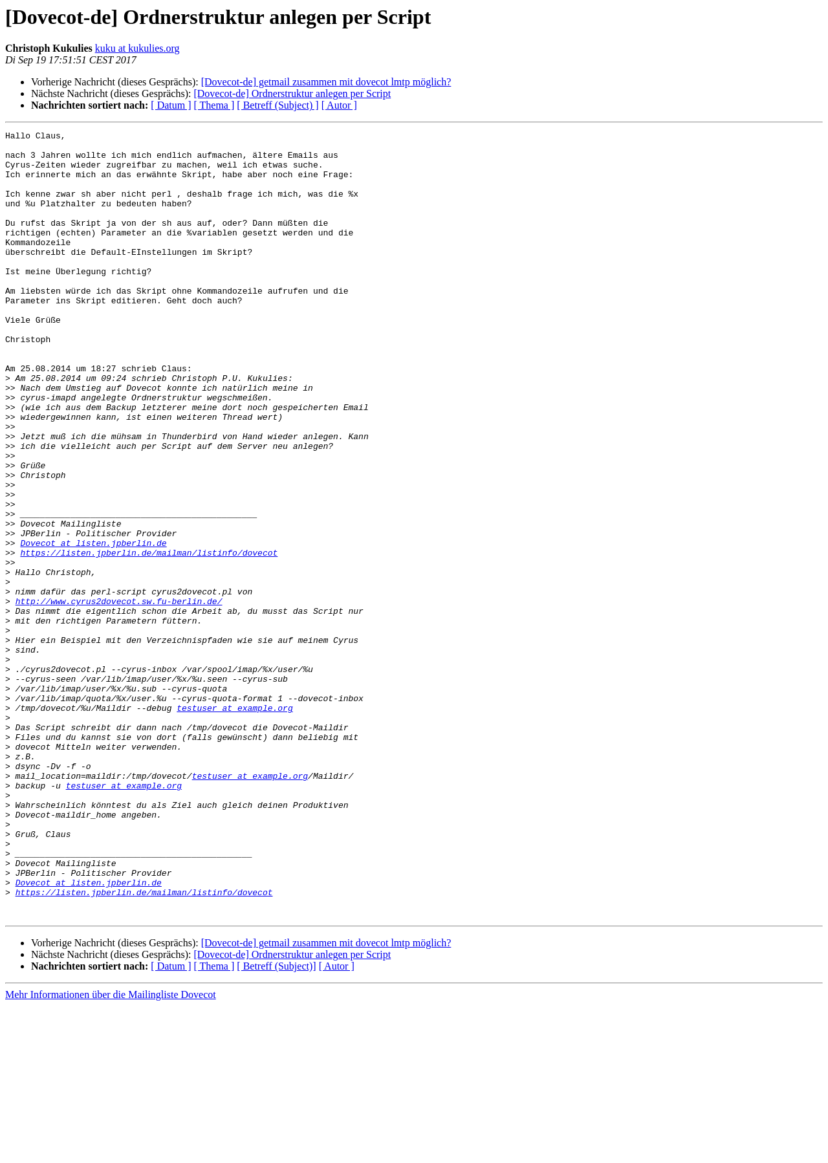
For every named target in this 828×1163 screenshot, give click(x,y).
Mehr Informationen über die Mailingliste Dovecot (110, 1151)
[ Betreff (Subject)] (276, 1123)
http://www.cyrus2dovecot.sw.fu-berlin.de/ (119, 696)
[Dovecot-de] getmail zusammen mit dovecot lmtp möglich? (326, 81)
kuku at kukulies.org (137, 48)
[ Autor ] (339, 105)
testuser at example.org (234, 824)
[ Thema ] (214, 105)
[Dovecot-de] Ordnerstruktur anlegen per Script (292, 93)
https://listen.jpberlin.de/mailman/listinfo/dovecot (149, 638)
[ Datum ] (171, 105)
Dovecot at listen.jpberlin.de (93, 626)
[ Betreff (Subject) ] (277, 105)
